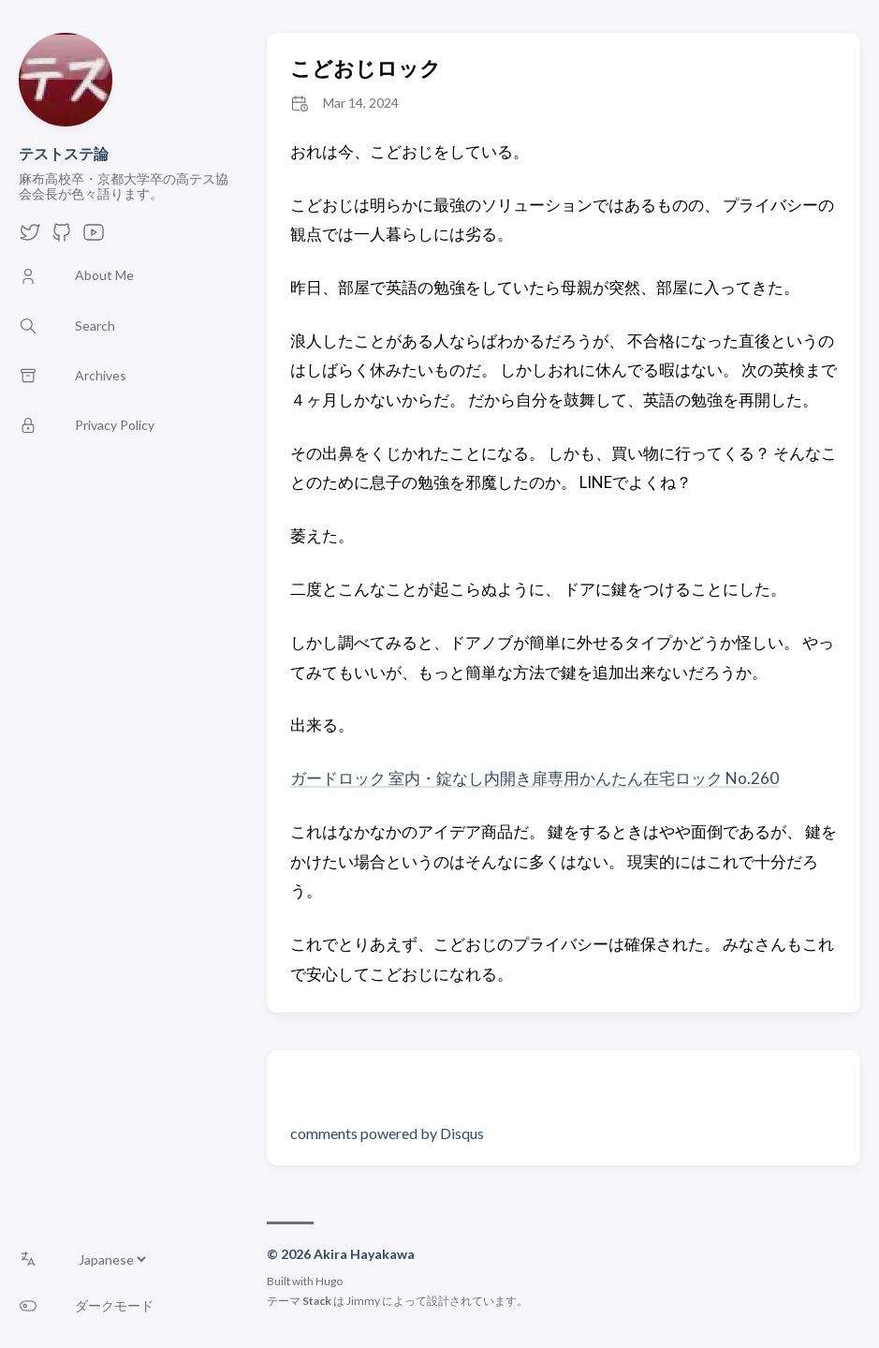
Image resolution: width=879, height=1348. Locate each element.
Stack (316, 1301)
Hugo (329, 1281)
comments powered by (387, 1133)
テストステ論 (64, 153)
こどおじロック (365, 68)
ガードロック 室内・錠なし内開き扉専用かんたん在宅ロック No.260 (534, 778)
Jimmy (363, 1301)
